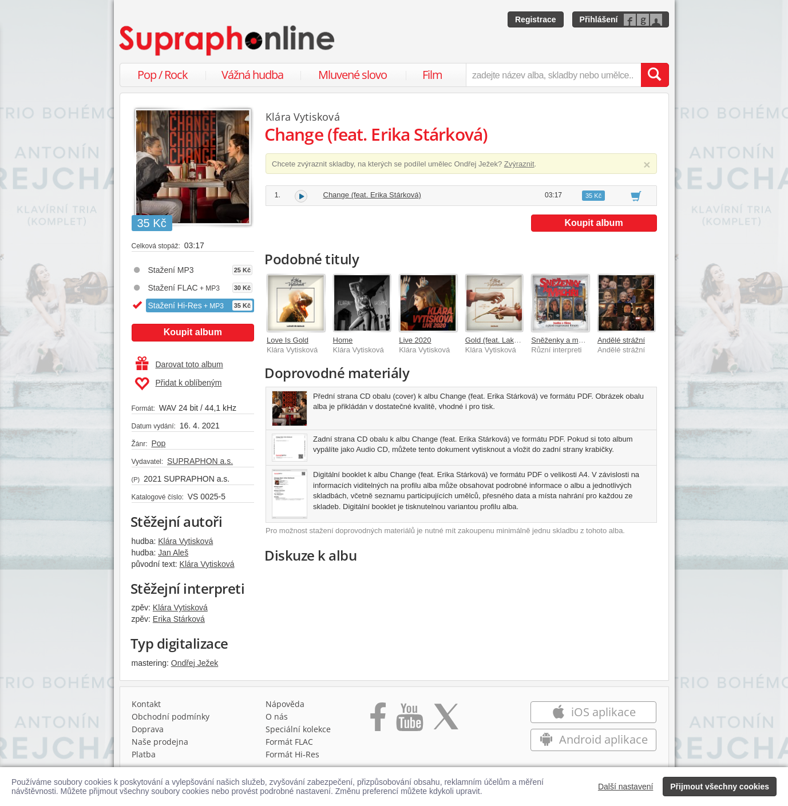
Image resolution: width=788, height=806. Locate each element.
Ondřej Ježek (194, 663)
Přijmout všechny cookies (719, 786)
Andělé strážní (621, 340)
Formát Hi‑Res (292, 754)
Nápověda (285, 703)
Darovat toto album (179, 364)
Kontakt (146, 703)
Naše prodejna (160, 741)
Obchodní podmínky (170, 716)
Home (343, 340)
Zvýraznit (519, 164)
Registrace (535, 19)
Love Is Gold (287, 340)
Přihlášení (599, 19)
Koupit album (193, 332)
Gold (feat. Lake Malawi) (505, 340)
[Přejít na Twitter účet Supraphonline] (445, 720)
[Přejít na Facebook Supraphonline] (378, 720)
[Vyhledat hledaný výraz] (654, 75)
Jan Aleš (173, 552)
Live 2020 (415, 340)
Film (432, 74)
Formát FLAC (289, 741)
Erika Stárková (179, 619)
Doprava (148, 729)
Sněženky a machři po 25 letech (584, 340)
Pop (158, 443)
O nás (277, 716)
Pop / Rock (162, 74)
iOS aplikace (594, 712)
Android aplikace (594, 739)
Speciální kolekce (298, 729)
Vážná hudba (252, 74)
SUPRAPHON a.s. (200, 461)
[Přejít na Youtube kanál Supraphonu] (409, 720)
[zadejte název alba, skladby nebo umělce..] (553, 75)
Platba (144, 754)
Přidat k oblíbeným (178, 384)
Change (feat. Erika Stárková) (372, 194)
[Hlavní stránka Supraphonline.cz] (227, 40)
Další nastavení (626, 786)
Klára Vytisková (185, 541)
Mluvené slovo (352, 74)
